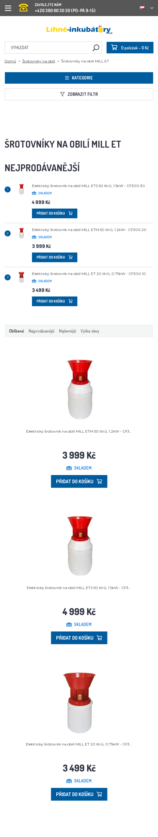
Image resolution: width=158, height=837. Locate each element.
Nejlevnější (67, 330)
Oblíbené (16, 330)
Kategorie (79, 77)
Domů (10, 61)
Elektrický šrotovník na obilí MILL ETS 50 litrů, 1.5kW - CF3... (79, 587)
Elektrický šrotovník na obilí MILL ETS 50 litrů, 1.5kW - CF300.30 (88, 185)
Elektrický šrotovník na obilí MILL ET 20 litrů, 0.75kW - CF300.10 (89, 273)
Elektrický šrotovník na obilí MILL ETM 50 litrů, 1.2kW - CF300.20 (89, 229)
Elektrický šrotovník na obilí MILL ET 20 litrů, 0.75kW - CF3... (79, 744)
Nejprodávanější (41, 330)
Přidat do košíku (55, 213)
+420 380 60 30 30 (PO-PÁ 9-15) (57, 5)
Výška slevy (90, 330)
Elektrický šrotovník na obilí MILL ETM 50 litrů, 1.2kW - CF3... (79, 431)
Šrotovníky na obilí (38, 61)
